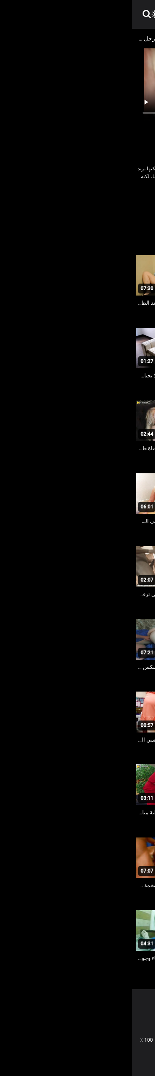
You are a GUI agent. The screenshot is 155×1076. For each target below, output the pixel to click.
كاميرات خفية (42, 202)
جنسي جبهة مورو (81, 202)
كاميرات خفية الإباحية (126, 213)
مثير (92, 213)
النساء (113, 202)
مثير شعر (70, 213)
